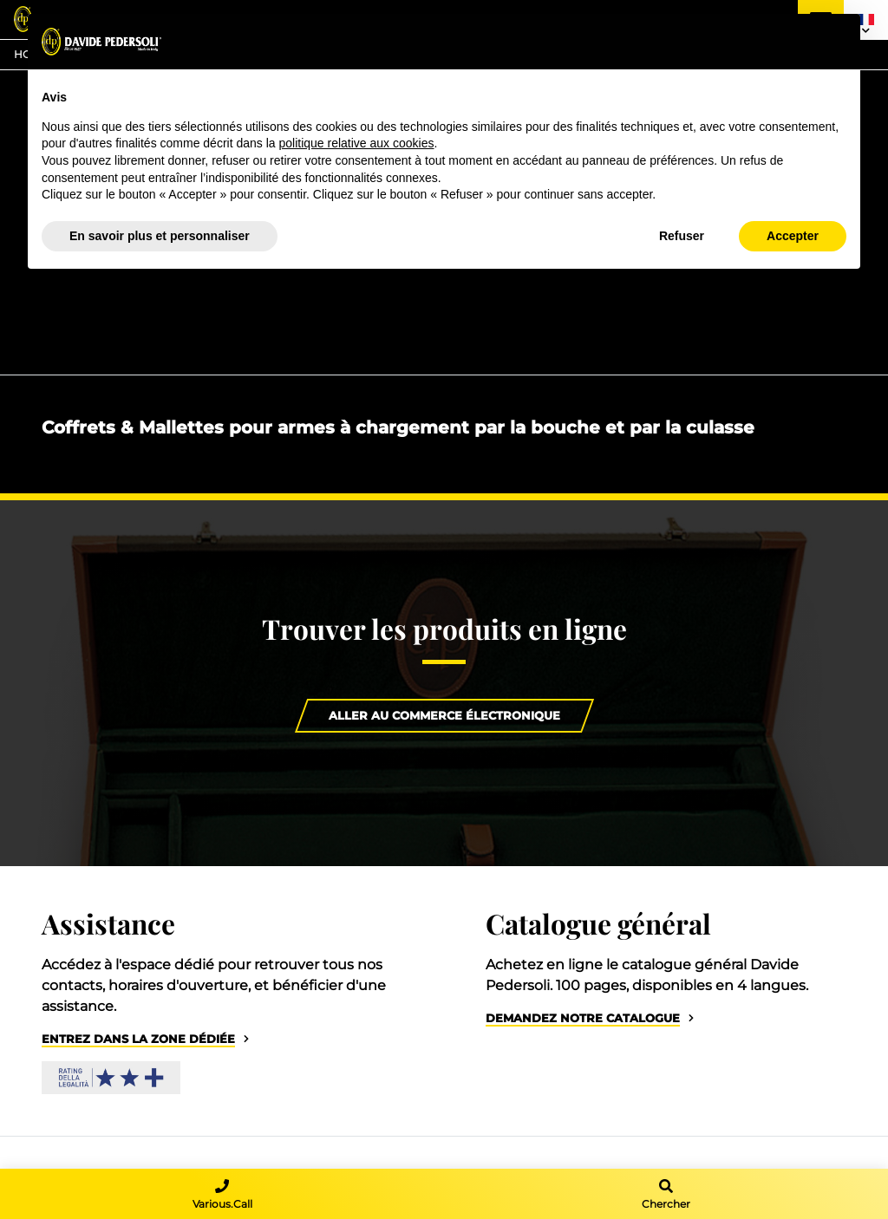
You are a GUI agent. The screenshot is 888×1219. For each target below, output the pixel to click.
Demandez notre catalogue (583, 1018)
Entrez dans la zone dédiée (138, 1039)
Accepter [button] (793, 236)
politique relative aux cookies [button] (356, 143)
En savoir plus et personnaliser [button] (159, 236)
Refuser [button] (681, 236)
